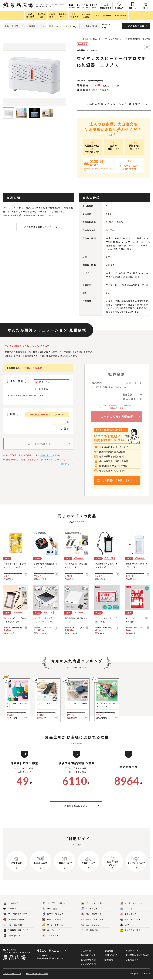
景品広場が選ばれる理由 (137, 954)
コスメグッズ (128, 914)
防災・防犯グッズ (91, 914)
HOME (85, 39)
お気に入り (119, 8)
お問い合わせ (46, 455)
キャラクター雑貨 (130, 930)
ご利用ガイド (65, 464)
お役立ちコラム (133, 950)
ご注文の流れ (87, 950)
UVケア (125, 925)
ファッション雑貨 (13, 919)
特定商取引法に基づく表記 (37, 973)
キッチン (9, 908)
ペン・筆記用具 (12, 925)
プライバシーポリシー (12, 973)
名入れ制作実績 (88, 959)
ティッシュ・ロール (92, 919)
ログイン (132, 8)
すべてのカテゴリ (52, 935)
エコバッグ (10, 903)
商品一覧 (96, 39)
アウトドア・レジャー (132, 903)
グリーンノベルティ (92, 903)
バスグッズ (127, 908)
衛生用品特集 (89, 930)
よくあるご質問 (88, 964)
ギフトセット (89, 908)
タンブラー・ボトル (53, 903)
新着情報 (109, 959)
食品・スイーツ (51, 919)
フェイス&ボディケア (15, 914)
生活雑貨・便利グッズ (15, 930)
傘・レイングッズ (52, 925)
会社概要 (109, 950)
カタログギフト (12, 935)
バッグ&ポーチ (51, 930)
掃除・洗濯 (49, 908)
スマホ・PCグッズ (52, 914)
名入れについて (88, 954)
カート (146, 7)
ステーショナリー (91, 925)
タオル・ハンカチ (130, 919)
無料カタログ (105, 8)
